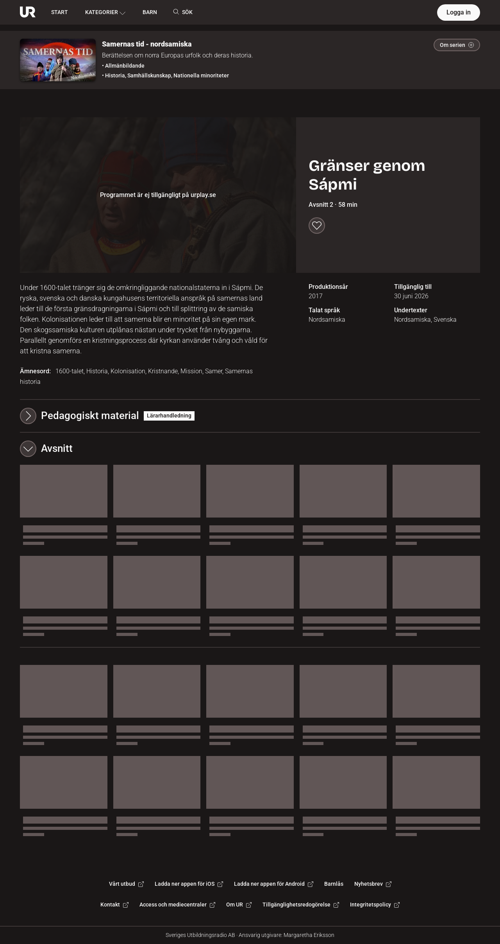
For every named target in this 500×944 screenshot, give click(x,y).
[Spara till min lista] (317, 225)
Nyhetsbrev (372, 884)
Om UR (239, 904)
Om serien (457, 45)
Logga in (458, 12)
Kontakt (114, 904)
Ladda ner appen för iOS (189, 884)
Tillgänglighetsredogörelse (300, 904)
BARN (150, 12)
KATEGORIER (105, 12)
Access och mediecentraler (177, 904)
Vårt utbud (126, 884)
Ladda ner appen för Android (273, 884)
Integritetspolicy (375, 904)
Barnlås (333, 884)
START (59, 12)
